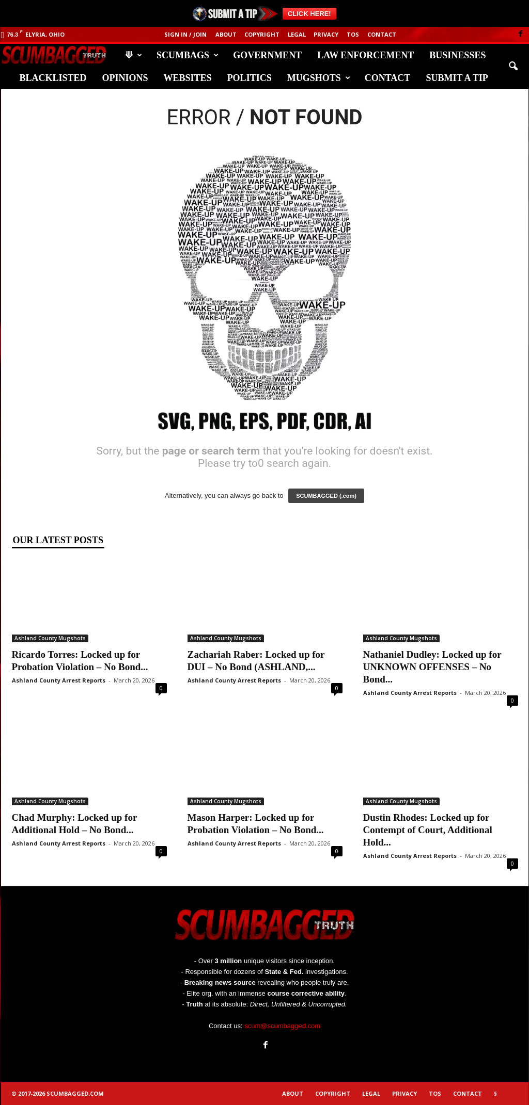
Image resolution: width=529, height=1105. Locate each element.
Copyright (261, 34)
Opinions (125, 78)
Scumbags (188, 55)
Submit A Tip (457, 78)
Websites (188, 78)
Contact (381, 34)
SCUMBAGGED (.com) (326, 496)
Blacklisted (53, 78)
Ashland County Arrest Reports (58, 680)
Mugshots (318, 78)
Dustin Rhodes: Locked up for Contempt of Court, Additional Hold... (427, 830)
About (226, 34)
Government (267, 55)
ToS (353, 34)
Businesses (457, 55)
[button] (513, 66)
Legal (297, 34)
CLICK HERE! (309, 14)
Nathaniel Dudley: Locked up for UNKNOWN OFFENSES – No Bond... (432, 667)
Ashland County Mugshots (50, 638)
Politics (249, 78)
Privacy (326, 34)
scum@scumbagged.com (282, 1026)
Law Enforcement (365, 55)
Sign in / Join (185, 34)
